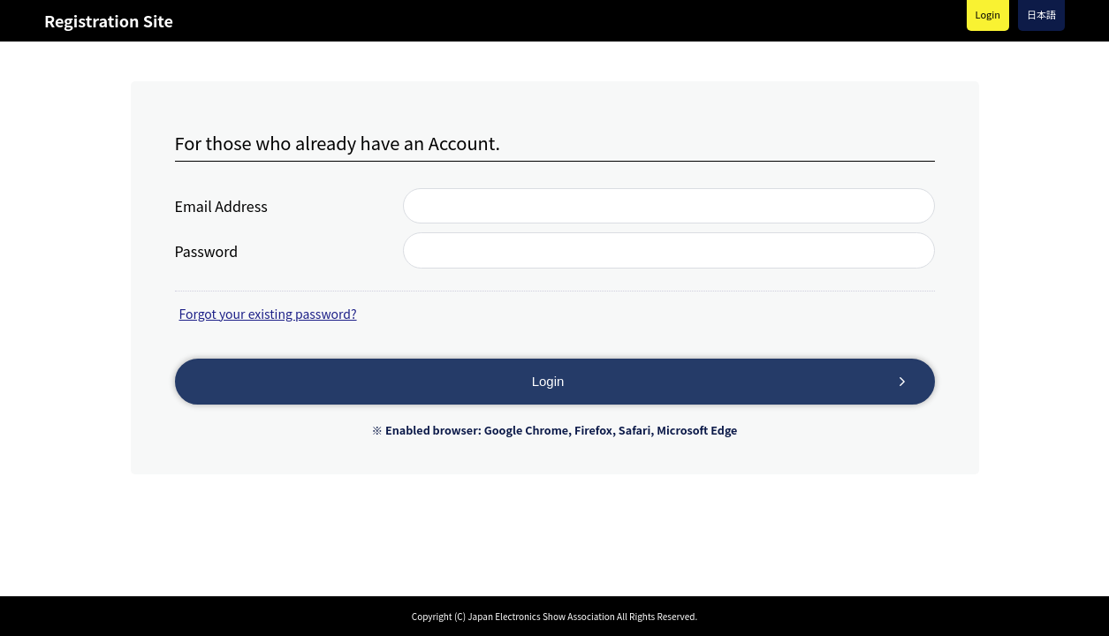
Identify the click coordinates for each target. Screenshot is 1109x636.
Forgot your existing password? (268, 313)
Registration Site (108, 20)
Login (988, 14)
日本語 (1041, 14)
